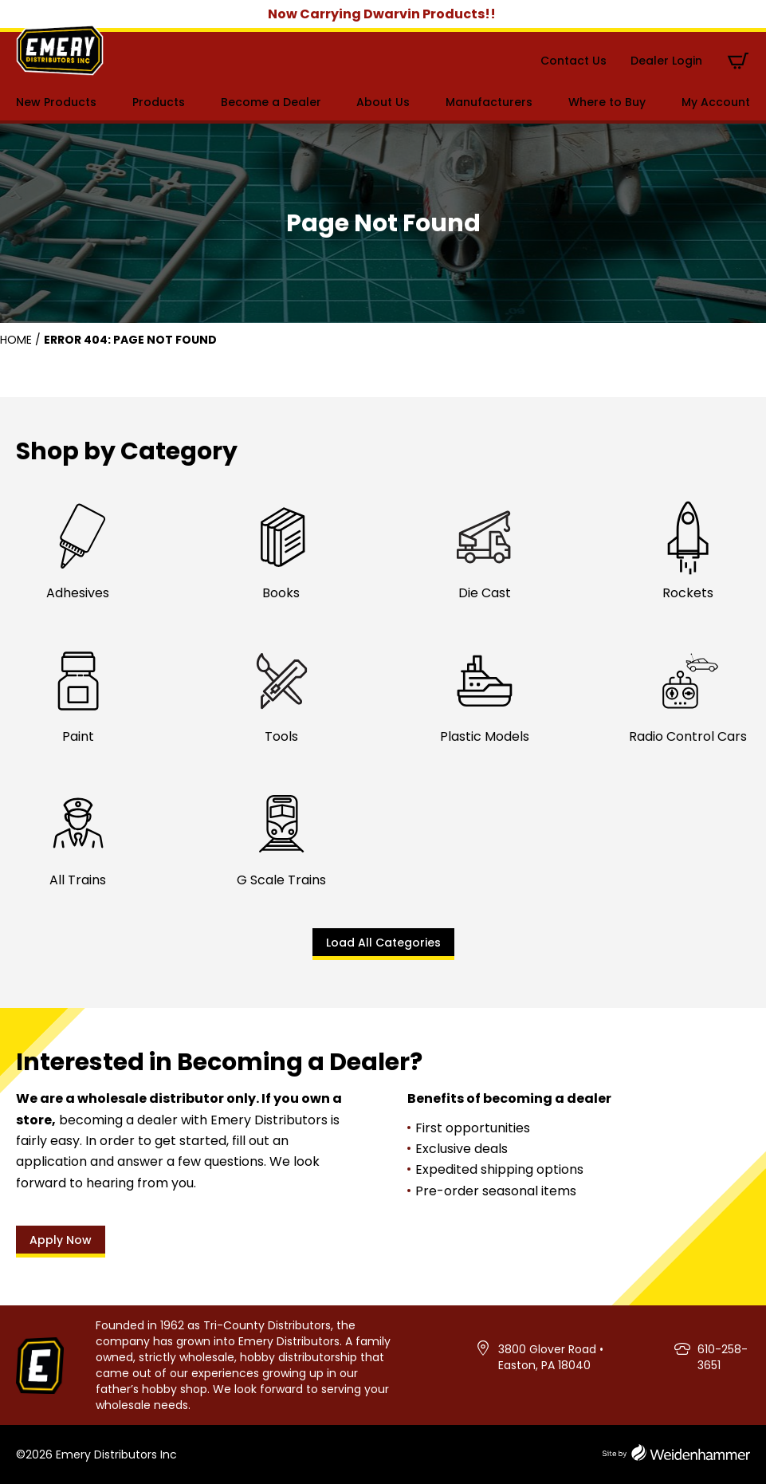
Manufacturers (489, 102)
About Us (383, 102)
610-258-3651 (722, 1357)
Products (158, 102)
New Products (56, 102)
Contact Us (573, 61)
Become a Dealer (271, 102)
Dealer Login (666, 61)
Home (16, 340)
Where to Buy (607, 102)
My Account (716, 102)
